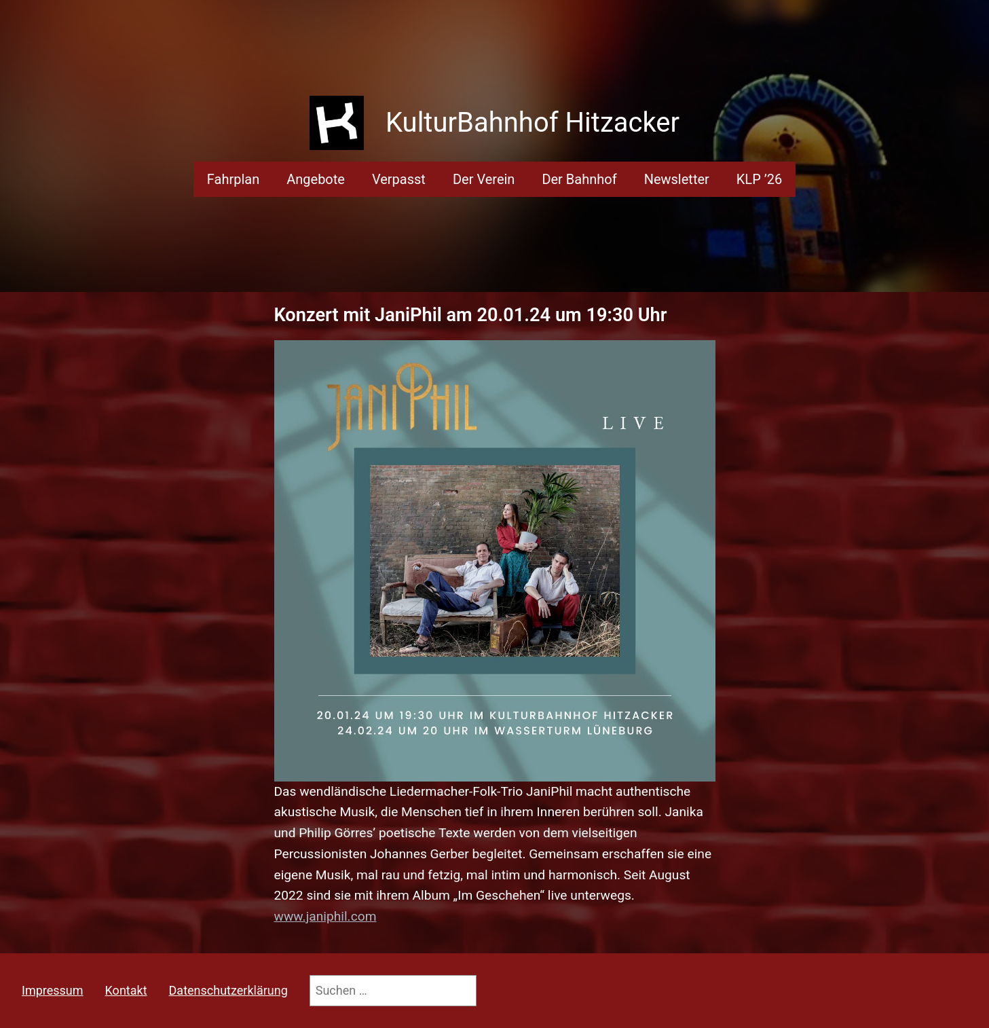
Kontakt (126, 990)
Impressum (52, 990)
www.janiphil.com (325, 916)
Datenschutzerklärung (228, 990)
